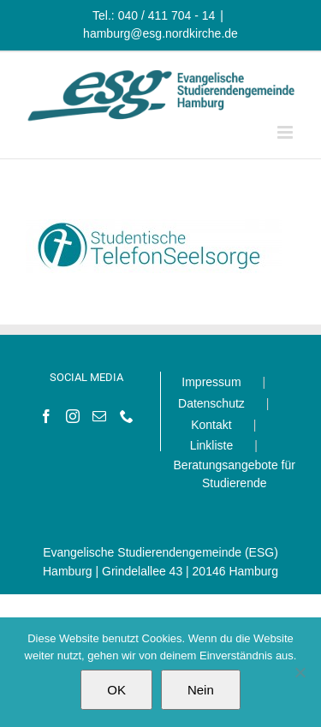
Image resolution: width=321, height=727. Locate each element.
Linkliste (212, 445)
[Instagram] (73, 416)
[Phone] (127, 416)
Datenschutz (211, 403)
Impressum (211, 382)
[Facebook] (46, 416)
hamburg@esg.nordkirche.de (160, 33)
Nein (200, 689)
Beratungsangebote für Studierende (234, 474)
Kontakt (211, 425)
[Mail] (99, 416)
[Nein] (299, 672)
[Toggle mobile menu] (286, 132)
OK (116, 689)
